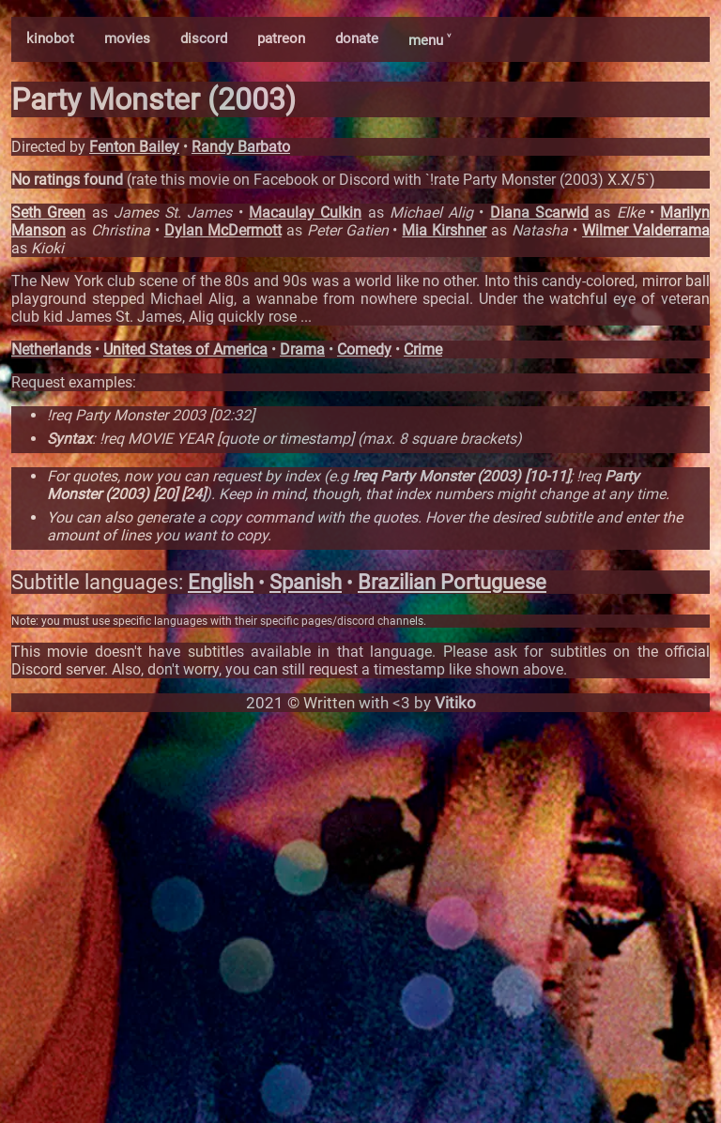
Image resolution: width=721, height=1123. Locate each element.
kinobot (50, 38)
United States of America (185, 349)
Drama (302, 349)
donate (356, 38)
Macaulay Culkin (305, 212)
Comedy (364, 349)
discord (203, 38)
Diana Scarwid (539, 212)
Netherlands (51, 349)
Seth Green (48, 212)
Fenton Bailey (134, 147)
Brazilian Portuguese (452, 582)
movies (127, 38)
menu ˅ (429, 40)
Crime (423, 349)
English (220, 582)
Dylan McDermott (223, 230)
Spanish (305, 582)
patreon (281, 38)
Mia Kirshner (444, 230)
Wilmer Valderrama (646, 230)
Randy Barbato (241, 147)
